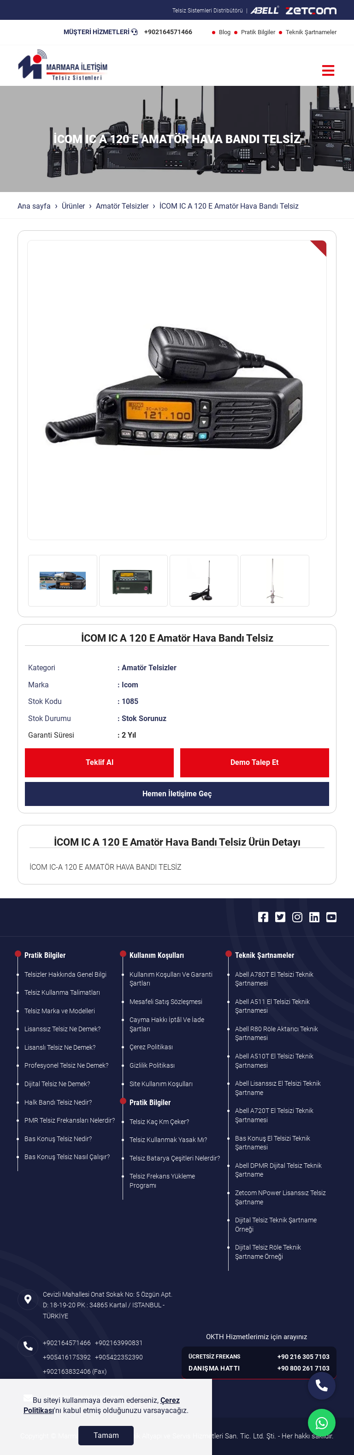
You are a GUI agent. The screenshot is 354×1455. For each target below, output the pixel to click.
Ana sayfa (34, 206)
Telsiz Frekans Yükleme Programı (162, 1180)
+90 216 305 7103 (303, 1356)
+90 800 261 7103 (303, 1368)
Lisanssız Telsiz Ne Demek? (62, 1029)
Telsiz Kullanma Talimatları (62, 992)
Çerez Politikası (151, 1047)
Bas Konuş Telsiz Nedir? (58, 1138)
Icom (130, 684)
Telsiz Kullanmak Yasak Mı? (168, 1139)
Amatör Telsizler (122, 206)
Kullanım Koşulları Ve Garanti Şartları (171, 979)
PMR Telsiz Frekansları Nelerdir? (69, 1120)
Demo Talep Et (254, 762)
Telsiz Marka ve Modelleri (59, 1011)
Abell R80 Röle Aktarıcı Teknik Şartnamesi (276, 1033)
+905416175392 (67, 1357)
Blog (224, 32)
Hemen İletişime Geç (177, 793)
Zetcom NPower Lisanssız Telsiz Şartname (280, 1197)
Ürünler (73, 206)
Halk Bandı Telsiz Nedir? (58, 1102)
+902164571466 (168, 32)
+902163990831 (119, 1343)
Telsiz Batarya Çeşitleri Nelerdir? (175, 1158)
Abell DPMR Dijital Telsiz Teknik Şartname (278, 1170)
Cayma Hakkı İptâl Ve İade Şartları (167, 1024)
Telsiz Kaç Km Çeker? (159, 1121)
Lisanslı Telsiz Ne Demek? (59, 1047)
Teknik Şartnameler (311, 32)
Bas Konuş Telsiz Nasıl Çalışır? (67, 1156)
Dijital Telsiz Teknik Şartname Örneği (276, 1224)
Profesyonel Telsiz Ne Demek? (66, 1065)
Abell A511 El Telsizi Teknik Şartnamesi (272, 1006)
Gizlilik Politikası (152, 1065)
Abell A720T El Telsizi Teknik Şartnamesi (274, 1115)
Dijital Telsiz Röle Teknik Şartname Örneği (268, 1252)
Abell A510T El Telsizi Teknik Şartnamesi (274, 1060)
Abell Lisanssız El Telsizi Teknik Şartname (278, 1088)
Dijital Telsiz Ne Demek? (57, 1084)
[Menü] (328, 71)
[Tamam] (106, 1435)
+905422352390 (119, 1357)
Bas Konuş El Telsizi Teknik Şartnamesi (272, 1143)
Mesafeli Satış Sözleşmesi (166, 1001)
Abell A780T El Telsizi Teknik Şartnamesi (274, 979)
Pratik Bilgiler (258, 32)
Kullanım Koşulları (157, 955)
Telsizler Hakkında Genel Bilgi (65, 974)
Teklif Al (99, 762)
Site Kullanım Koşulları (161, 1084)
